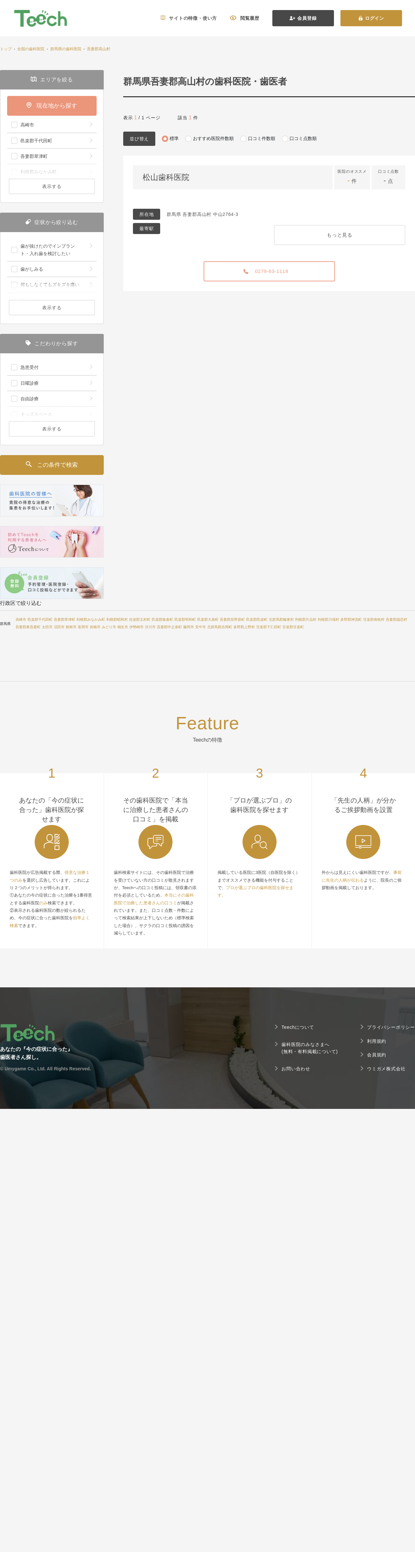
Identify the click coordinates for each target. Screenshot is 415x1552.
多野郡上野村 (244, 627)
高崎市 (21, 619)
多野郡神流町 (351, 619)
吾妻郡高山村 (98, 49)
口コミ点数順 (303, 138)
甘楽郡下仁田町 (268, 627)
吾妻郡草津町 (64, 619)
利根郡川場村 (328, 619)
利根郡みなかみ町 (91, 619)
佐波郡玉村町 (139, 619)
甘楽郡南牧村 (374, 619)
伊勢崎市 (136, 627)
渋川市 (150, 627)
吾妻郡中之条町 (169, 627)
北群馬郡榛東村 (281, 619)
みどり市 (109, 627)
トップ (6, 49)
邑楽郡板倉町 (162, 619)
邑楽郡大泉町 (208, 619)
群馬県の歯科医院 (65, 49)
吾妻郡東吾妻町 (28, 627)
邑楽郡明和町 (185, 619)
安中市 (200, 627)
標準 (174, 138)
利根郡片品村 (305, 619)
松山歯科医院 (166, 177)
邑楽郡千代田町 (40, 619)
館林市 (71, 627)
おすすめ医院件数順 (213, 138)
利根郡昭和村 (117, 619)
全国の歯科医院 (30, 49)
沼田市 (59, 627)
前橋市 (95, 627)
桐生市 (122, 627)
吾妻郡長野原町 (232, 619)
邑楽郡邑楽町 (256, 619)
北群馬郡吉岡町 (219, 627)
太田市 (47, 627)
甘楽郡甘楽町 (293, 627)
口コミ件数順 (261, 138)
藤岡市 (188, 627)
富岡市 (83, 627)
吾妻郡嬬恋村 (396, 619)
